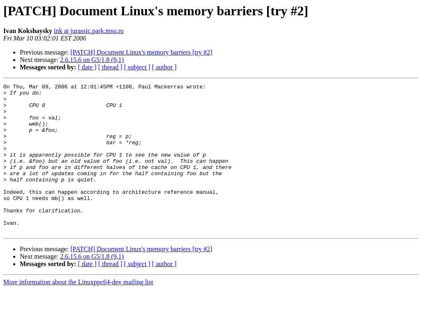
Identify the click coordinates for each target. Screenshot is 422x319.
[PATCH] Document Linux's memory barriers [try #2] (141, 52)
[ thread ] (110, 67)
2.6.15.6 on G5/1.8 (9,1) (92, 59)
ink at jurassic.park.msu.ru (89, 30)
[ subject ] (137, 67)
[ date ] (87, 67)
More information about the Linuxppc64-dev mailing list (78, 311)
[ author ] (164, 67)
